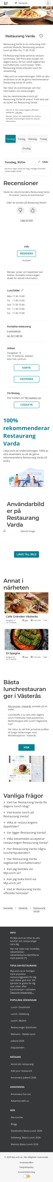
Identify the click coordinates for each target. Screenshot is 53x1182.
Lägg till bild (26, 220)
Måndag (32, 139)
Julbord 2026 (17, 1040)
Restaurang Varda (39, 909)
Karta (26, 367)
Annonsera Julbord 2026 (23, 1077)
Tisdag (43, 139)
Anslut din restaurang (22, 1064)
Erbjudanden (17, 1047)
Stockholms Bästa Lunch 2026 (26, 1130)
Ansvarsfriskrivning (26, 1172)
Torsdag (10, 139)
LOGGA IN (26, 404)
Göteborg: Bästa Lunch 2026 (26, 1137)
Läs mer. (19, 112)
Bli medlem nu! (33, 397)
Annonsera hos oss (21, 1094)
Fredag (21, 139)
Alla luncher (17, 1117)
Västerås (26, 379)
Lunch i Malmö (18, 1020)
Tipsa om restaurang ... (22, 992)
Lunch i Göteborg (20, 1014)
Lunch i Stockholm (20, 1007)
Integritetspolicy (27, 1167)
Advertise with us (20, 1100)
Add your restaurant (21, 1070)
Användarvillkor (26, 1162)
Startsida (8, 908)
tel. (14, 335)
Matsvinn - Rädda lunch (23, 1034)
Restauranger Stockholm (24, 1027)
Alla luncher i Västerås (19, 706)
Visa (26, 747)
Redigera (26, 253)
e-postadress (14, 331)
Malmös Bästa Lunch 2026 (24, 1144)
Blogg (14, 1124)
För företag (26, 260)
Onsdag (26, 148)
